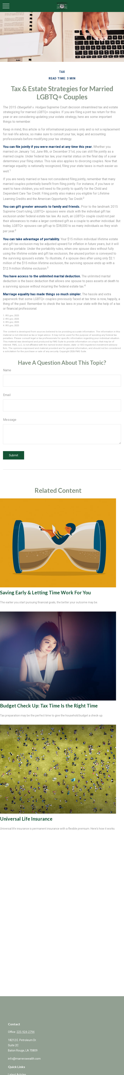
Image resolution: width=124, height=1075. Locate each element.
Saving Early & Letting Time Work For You (45, 592)
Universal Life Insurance (26, 819)
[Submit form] (13, 455)
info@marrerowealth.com (24, 1058)
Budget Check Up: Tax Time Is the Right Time (49, 705)
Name (7, 370)
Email (7, 395)
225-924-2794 (25, 1032)
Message (9, 420)
